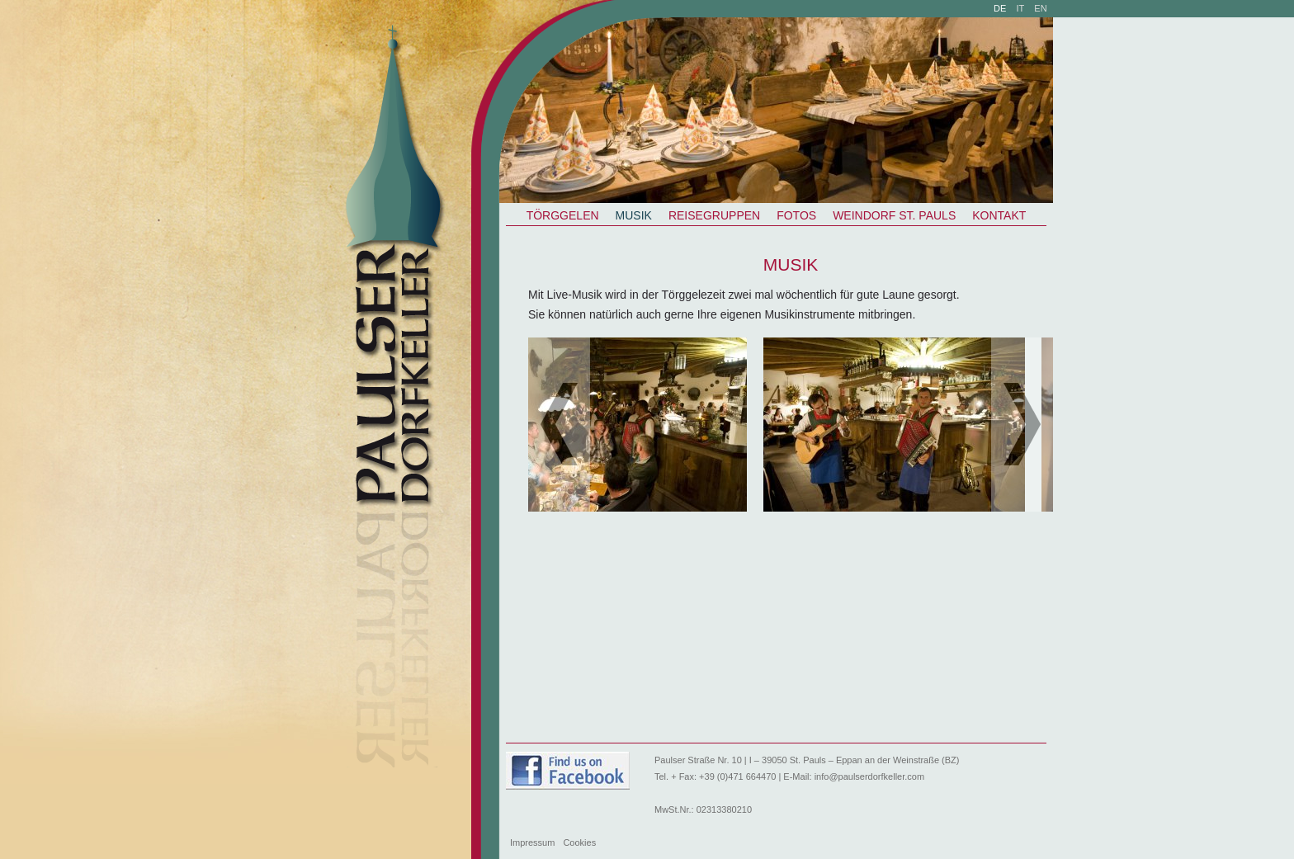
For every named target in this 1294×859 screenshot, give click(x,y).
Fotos (796, 215)
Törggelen (563, 215)
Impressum (532, 842)
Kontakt (999, 215)
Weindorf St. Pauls (894, 215)
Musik (634, 215)
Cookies (579, 842)
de (1000, 8)
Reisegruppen (714, 215)
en (1040, 8)
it (1021, 8)
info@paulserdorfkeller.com (869, 776)
